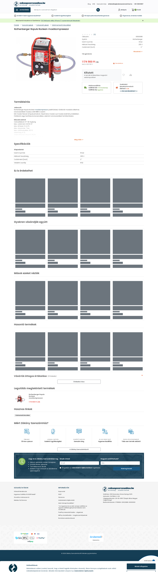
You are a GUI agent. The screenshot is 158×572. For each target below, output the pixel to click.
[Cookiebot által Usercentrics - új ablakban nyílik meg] (13, 568)
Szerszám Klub (101, 4)
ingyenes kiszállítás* (34, 16)
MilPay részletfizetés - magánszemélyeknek (72, 515)
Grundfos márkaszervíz (21, 497)
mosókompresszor (41, 110)
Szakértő (57, 16)
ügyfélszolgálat (65, 16)
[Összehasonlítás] (130, 75)
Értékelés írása (79, 382)
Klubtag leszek (126, 469)
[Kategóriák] (22, 9)
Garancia (61, 497)
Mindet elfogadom (141, 557)
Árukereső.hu (96, 540)
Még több (78, 140)
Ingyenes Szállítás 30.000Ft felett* (25, 494)
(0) (95, 34)
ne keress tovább (136, 16)
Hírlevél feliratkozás (20, 491)
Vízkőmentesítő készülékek (22, 415)
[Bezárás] (143, 20)
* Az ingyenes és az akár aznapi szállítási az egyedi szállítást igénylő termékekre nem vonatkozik (72, 507)
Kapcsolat (61, 491)
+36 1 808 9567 (138, 4)
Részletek (29, 567)
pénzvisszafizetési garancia (100, 16)
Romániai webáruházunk (66, 518)
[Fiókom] (122, 9)
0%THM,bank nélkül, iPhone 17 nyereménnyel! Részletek (60, 21)
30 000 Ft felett (22, 16)
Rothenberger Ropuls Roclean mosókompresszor (37, 396)
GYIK (93, 4)
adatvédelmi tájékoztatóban (82, 468)
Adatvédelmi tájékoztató (66, 500)
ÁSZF (59, 494)
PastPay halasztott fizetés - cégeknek (70, 512)
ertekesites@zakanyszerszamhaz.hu (120, 4)
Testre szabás (141, 564)
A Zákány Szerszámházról (79, 449)
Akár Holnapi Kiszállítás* (66, 503)
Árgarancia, (126, 16)
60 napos (87, 16)
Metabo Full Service (20, 500)
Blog (89, 4)
